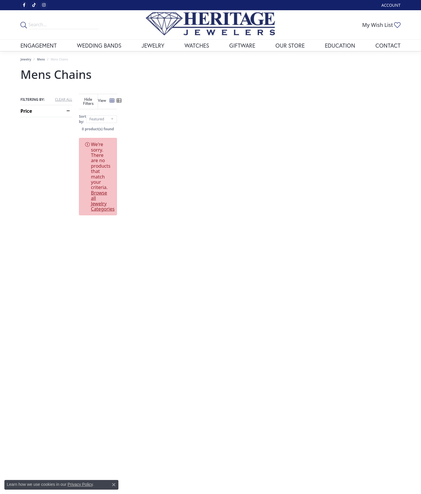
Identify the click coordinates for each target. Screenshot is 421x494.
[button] (390, 5)
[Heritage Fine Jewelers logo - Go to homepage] (210, 24)
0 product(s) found (240, 124)
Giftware (242, 45)
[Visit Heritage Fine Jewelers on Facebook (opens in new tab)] (23, 5)
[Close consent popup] (113, 484)
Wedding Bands (99, 45)
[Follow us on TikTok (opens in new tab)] (33, 5)
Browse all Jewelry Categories (254, 140)
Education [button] (340, 45)
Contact (388, 45)
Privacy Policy (80, 484)
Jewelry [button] (153, 45)
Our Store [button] (290, 45)
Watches (196, 45)
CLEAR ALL (63, 99)
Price (26, 111)
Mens (41, 59)
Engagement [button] (38, 45)
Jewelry (25, 59)
